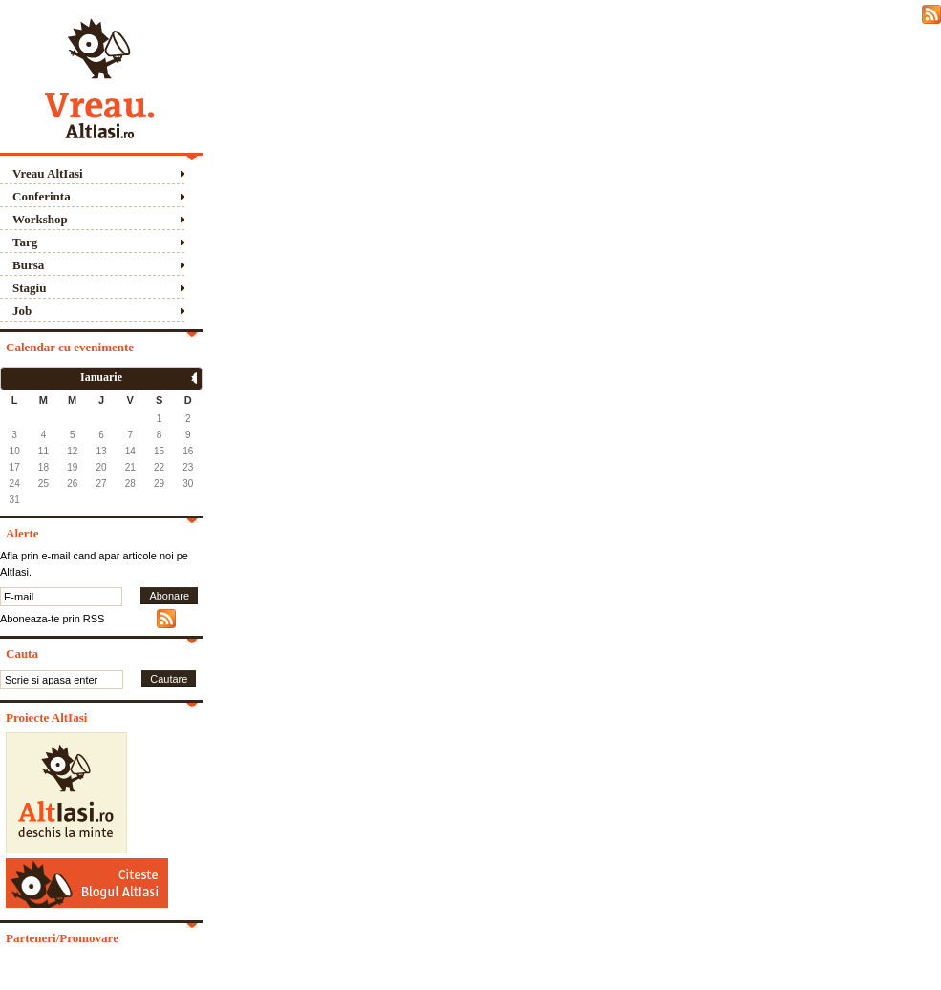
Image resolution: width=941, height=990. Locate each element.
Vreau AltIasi (47, 173)
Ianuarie (101, 377)
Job (22, 311)
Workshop (40, 219)
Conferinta (41, 196)
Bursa (28, 265)
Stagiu (29, 288)
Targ (24, 242)
